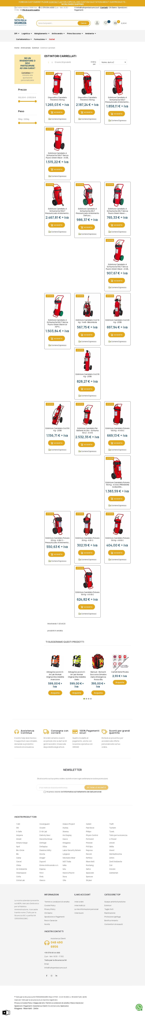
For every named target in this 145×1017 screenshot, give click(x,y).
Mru (64, 869)
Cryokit (42, 828)
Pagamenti (78, 10)
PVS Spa (89, 846)
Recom (89, 854)
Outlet (88, 824)
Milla (64, 865)
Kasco (65, 839)
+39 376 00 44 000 (52, 952)
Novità (47, 924)
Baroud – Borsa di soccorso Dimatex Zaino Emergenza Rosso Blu (98, 676)
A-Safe (19, 831)
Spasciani (90, 873)
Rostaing (90, 865)
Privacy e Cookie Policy (23, 1003)
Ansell (18, 839)
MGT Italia (67, 861)
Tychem (112, 828)
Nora (65, 876)
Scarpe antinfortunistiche (115, 901)
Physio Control (92, 835)
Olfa (64, 880)
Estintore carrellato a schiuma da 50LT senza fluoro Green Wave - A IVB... (117, 266)
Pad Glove (90, 828)
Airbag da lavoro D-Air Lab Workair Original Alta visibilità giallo (77, 676)
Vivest (111, 850)
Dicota (42, 854)
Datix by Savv (45, 835)
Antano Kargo (22, 843)
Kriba (65, 846)
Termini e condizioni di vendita (56, 901)
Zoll (110, 865)
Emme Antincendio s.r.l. (49, 865)
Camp (18, 858)
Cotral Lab (20, 880)
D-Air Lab (43, 831)
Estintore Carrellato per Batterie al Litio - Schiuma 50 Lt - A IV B (87, 430)
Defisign (43, 843)
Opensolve (64, 1006)
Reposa (89, 850)
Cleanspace (21, 873)
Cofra (18, 876)
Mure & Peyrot (68, 873)
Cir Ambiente (21, 869)
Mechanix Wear (69, 858)
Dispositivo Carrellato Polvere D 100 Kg (57, 98)
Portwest (90, 839)
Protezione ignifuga (112, 917)
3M (17, 828)
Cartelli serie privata (119, 672)
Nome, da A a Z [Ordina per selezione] (114, 62)
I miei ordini (79, 901)
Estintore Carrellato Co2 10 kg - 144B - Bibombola (87, 321)
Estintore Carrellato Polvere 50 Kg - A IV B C (88, 593)
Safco (88, 869)
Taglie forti (108, 909)
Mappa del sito (39, 1003)
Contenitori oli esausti (113, 924)
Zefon (111, 858)
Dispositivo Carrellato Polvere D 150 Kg (87, 98)
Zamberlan (113, 873)
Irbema (65, 831)
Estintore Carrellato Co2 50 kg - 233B (57, 429)
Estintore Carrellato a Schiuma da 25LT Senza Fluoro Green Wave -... (117, 211)
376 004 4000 (48, 7)
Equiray (43, 869)
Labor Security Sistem (72, 850)
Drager (42, 858)
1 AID (18, 824)
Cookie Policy (49, 905)
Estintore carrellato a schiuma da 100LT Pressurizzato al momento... (117, 99)
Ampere (19, 835)
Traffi (111, 824)
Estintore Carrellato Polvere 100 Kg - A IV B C (118, 429)
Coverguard (44, 824)
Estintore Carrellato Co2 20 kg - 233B (117, 321)
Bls (17, 854)
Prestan (89, 843)
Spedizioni (122, 7)
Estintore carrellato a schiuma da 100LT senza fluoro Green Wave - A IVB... (57, 155)
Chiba (18, 865)
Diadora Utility (45, 850)
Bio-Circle (20, 850)
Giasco (42, 880)
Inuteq (65, 828)
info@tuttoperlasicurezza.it (87, 7)
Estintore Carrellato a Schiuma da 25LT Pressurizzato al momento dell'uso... (87, 212)
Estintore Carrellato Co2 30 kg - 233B (87, 375)
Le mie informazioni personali (86, 909)
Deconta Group (46, 839)
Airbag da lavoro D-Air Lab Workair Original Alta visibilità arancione (55, 676)
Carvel (19, 861)
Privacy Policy (49, 909)
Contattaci (26, 72)
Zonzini (112, 869)
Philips (88, 831)
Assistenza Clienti (40, 1006)
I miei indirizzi (79, 905)
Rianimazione (109, 913)
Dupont (43, 861)
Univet (112, 843)
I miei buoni (79, 913)
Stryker (89, 880)
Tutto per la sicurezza (118, 835)
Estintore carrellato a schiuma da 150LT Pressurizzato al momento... (57, 211)
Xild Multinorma (115, 854)
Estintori (107, 905)
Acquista (55, 692)
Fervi (41, 873)
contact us (55, 2)
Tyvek (111, 831)
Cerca (83, 23)
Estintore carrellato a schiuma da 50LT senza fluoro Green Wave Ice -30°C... (57, 323)
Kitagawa (66, 843)
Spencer (89, 876)
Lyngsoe (66, 854)
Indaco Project (69, 824)
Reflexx (89, 858)
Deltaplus (44, 846)
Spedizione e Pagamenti (54, 917)
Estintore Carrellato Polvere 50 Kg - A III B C (118, 539)
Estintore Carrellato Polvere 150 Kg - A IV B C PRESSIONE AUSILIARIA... (118, 484)
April (18, 846)
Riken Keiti (90, 861)
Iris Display (67, 835)
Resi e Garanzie (50, 920)
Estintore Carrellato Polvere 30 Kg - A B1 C (88, 539)
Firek (41, 876)
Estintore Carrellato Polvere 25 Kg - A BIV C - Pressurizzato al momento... (57, 540)
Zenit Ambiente (115, 861)
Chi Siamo (113, 7)
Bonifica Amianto (111, 920)
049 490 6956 (57, 944)
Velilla (111, 846)
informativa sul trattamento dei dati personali (82, 791)
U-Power (112, 839)
